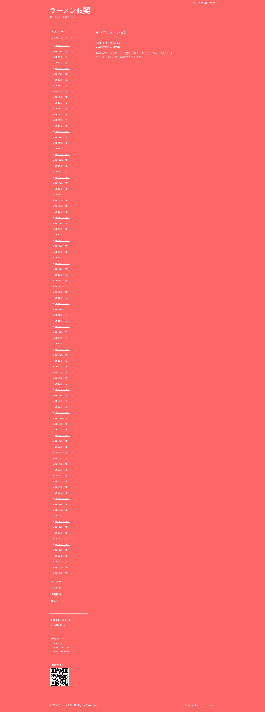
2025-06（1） (62, 91)
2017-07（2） (62, 516)
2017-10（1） (62, 498)
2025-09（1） (62, 74)
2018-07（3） (62, 458)
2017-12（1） (62, 493)
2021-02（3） (62, 326)
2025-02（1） (62, 108)
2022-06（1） (62, 252)
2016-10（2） (62, 567)
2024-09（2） (62, 137)
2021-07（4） (62, 303)
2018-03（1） (62, 475)
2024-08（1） (62, 143)
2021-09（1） (62, 292)
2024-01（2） (62, 172)
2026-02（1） (62, 51)
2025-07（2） (62, 86)
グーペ (202, 705)
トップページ (58, 31)
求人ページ (57, 601)
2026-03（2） (62, 45)
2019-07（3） (62, 407)
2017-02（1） (62, 544)
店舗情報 (56, 594)
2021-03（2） (62, 321)
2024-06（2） (62, 149)
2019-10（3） (62, 401)
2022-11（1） (62, 229)
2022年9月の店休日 (108, 46)
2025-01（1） (62, 114)
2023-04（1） (62, 212)
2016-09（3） (62, 573)
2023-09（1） (62, 189)
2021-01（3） (62, 332)
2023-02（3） (62, 217)
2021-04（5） (62, 315)
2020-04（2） (62, 372)
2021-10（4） (62, 286)
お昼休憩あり (58, 624)
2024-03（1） (62, 166)
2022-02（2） (62, 269)
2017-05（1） (62, 527)
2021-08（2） (62, 298)
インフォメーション (62, 38)
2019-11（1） (62, 395)
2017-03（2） (62, 539)
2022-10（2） (62, 235)
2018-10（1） (62, 447)
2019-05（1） (62, 412)
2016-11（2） (62, 561)
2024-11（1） (62, 126)
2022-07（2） (62, 246)
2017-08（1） (62, 510)
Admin (212, 705)
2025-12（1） (62, 63)
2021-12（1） (62, 281)
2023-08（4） (62, 194)
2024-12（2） (62, 120)
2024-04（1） (62, 160)
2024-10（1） (62, 131)
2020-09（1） (62, 349)
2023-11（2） (62, 177)
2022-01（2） (62, 275)
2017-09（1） (62, 504)
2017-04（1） (62, 533)
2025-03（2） (62, 103)
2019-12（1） (62, 389)
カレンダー (57, 588)
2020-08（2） (62, 355)
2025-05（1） (62, 97)
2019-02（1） (62, 424)
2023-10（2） (62, 183)
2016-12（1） (62, 556)
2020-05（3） (62, 367)
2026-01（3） (62, 57)
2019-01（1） (62, 430)
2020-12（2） (62, 338)
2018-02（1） (62, 481)
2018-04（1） (62, 470)
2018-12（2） (62, 435)
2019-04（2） (62, 418)
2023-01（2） (62, 223)
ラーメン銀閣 (69, 10)
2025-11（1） (62, 68)
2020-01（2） (62, 384)
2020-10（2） (62, 344)
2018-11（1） (62, 441)
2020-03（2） (62, 378)
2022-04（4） (62, 258)
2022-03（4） (62, 263)
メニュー (56, 581)
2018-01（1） (62, 487)
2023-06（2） (62, 200)
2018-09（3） (62, 453)
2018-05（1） (62, 464)
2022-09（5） (62, 240)
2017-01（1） (62, 550)
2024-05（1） (62, 154)
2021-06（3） (62, 309)
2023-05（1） (62, 206)
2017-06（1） (62, 521)
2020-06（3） (62, 361)
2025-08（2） (62, 80)
